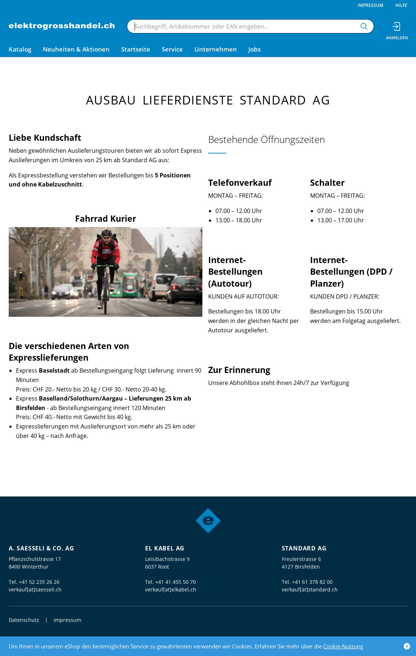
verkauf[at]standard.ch (310, 589)
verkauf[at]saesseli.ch (35, 589)
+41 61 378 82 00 (312, 581)
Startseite (135, 49)
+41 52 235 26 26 (39, 581)
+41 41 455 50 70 (175, 581)
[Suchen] (364, 26)
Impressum (370, 5)
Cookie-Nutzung (343, 646)
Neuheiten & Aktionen (76, 49)
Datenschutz (24, 619)
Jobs (254, 49)
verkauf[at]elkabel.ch (170, 589)
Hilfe (401, 5)
